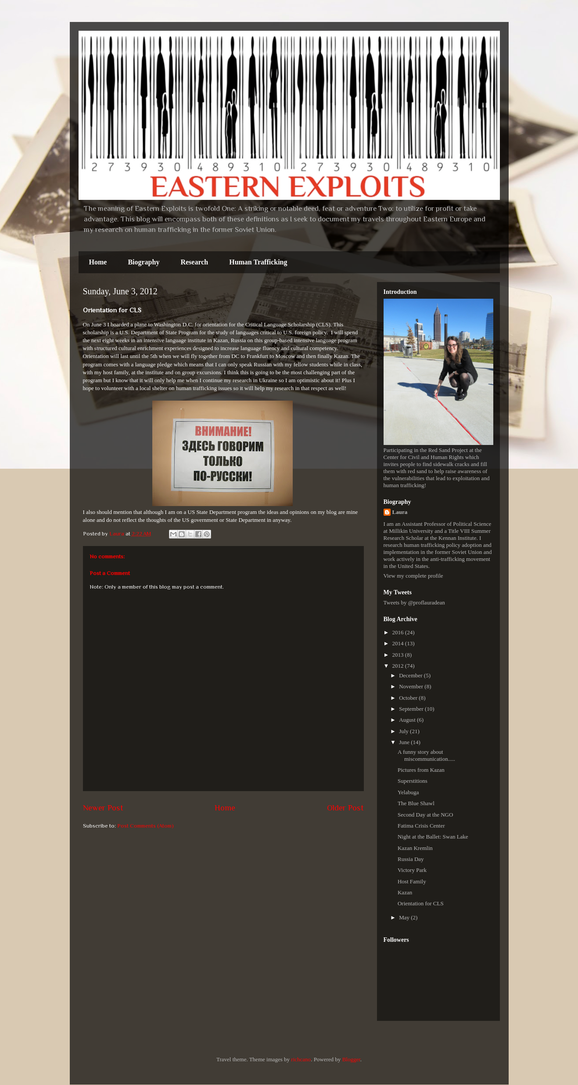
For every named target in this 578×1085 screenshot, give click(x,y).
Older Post (345, 807)
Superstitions (412, 781)
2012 (398, 665)
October (409, 697)
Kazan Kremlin (415, 848)
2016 (398, 632)
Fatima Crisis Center (421, 825)
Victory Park (412, 870)
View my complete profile (413, 575)
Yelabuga (408, 792)
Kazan (405, 892)
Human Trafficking (258, 262)
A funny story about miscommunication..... (426, 755)
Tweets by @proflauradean (414, 602)
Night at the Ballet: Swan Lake (433, 836)
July (404, 731)
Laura (400, 512)
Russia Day (411, 859)
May (405, 917)
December (411, 675)
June (405, 742)
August (408, 719)
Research (194, 262)
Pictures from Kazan (421, 770)
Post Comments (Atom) (145, 825)
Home (98, 262)
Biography (143, 262)
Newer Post (103, 807)
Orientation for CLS (421, 903)
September (412, 708)
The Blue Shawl (416, 803)
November (411, 686)
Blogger (351, 1059)
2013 (398, 654)
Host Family (412, 881)
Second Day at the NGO (425, 814)
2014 (398, 643)
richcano (301, 1059)
